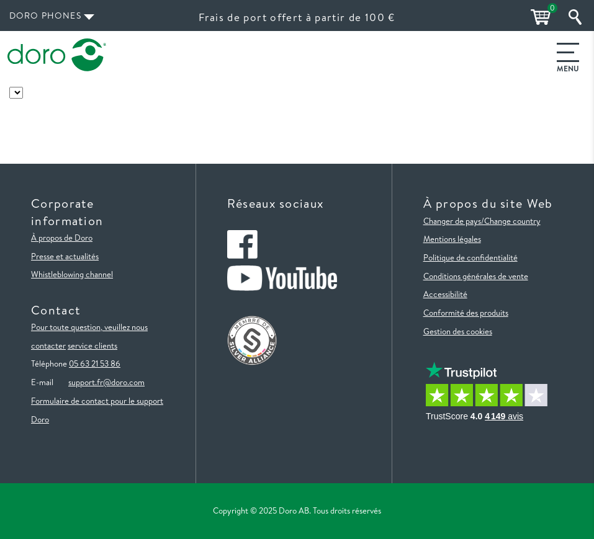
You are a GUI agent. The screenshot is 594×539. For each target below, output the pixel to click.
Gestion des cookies (457, 331)
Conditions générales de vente (475, 276)
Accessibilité (445, 294)
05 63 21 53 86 (94, 363)
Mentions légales (452, 238)
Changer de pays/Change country (482, 220)
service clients (92, 345)
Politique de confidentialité (470, 257)
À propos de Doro (61, 237)
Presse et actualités (65, 256)
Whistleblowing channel (72, 274)
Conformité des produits (465, 312)
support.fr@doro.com (106, 382)
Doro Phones (45, 15)
